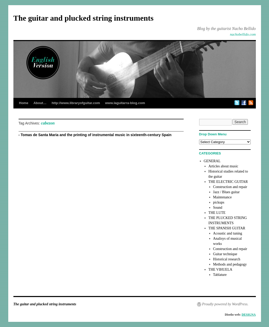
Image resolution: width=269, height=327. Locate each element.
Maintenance (222, 197)
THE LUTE (216, 213)
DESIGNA (249, 314)
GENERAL (212, 161)
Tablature (220, 275)
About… (40, 103)
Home (23, 103)
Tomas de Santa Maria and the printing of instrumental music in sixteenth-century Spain (96, 135)
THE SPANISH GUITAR (226, 228)
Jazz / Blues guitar (226, 192)
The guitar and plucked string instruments (83, 18)
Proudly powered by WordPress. (225, 304)
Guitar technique (225, 254)
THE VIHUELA (220, 269)
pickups (218, 202)
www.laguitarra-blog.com (125, 103)
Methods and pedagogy (230, 264)
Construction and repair (230, 187)
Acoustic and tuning (227, 233)
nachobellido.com (243, 34)
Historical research (226, 259)
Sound (217, 207)
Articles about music (223, 166)
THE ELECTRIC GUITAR (228, 182)
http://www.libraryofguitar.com (76, 103)
